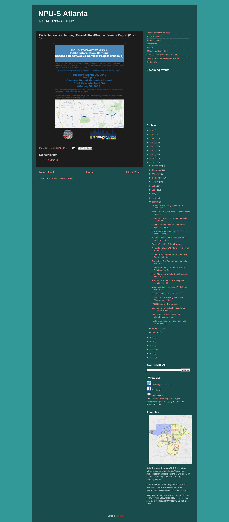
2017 (152, 337)
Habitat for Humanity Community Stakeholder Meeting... (166, 315)
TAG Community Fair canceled (166, 304)
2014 (152, 349)
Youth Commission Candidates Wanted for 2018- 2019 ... (169, 238)
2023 (152, 142)
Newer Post (46, 172)
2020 (152, 154)
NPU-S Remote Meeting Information (163, 58)
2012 (152, 353)
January (156, 332)
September (157, 178)
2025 (152, 134)
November (157, 170)
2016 (152, 341)
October (156, 174)
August (155, 182)
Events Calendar (154, 36)
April (154, 198)
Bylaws (150, 47)
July (154, 186)
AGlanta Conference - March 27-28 (168, 293)
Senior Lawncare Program (158, 33)
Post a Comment (51, 160)
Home (90, 172)
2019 (152, 158)
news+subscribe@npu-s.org (165, 399)
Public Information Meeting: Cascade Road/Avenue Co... (168, 268)
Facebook (154, 390)
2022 (152, 146)
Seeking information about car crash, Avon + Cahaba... (168, 226)
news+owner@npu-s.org (158, 401)
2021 (152, 150)
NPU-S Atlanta (63, 14)
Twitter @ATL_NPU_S (159, 385)
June (154, 190)
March (155, 202)
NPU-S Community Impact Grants (162, 55)
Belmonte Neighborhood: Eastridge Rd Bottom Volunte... (169, 256)
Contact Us (152, 62)
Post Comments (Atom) (62, 178)
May (154, 194)
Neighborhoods (154, 40)
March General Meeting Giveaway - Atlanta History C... (168, 298)
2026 (152, 130)
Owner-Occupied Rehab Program (167, 244)
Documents (152, 44)
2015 (152, 345)
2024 (152, 138)
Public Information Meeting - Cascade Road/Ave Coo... (169, 322)
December (157, 166)
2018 (152, 162)
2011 (152, 357)
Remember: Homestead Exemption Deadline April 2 (168, 281)
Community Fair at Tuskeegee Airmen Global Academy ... (169, 309)
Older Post (133, 172)
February (156, 328)
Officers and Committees (158, 51)
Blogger (119, 516)
